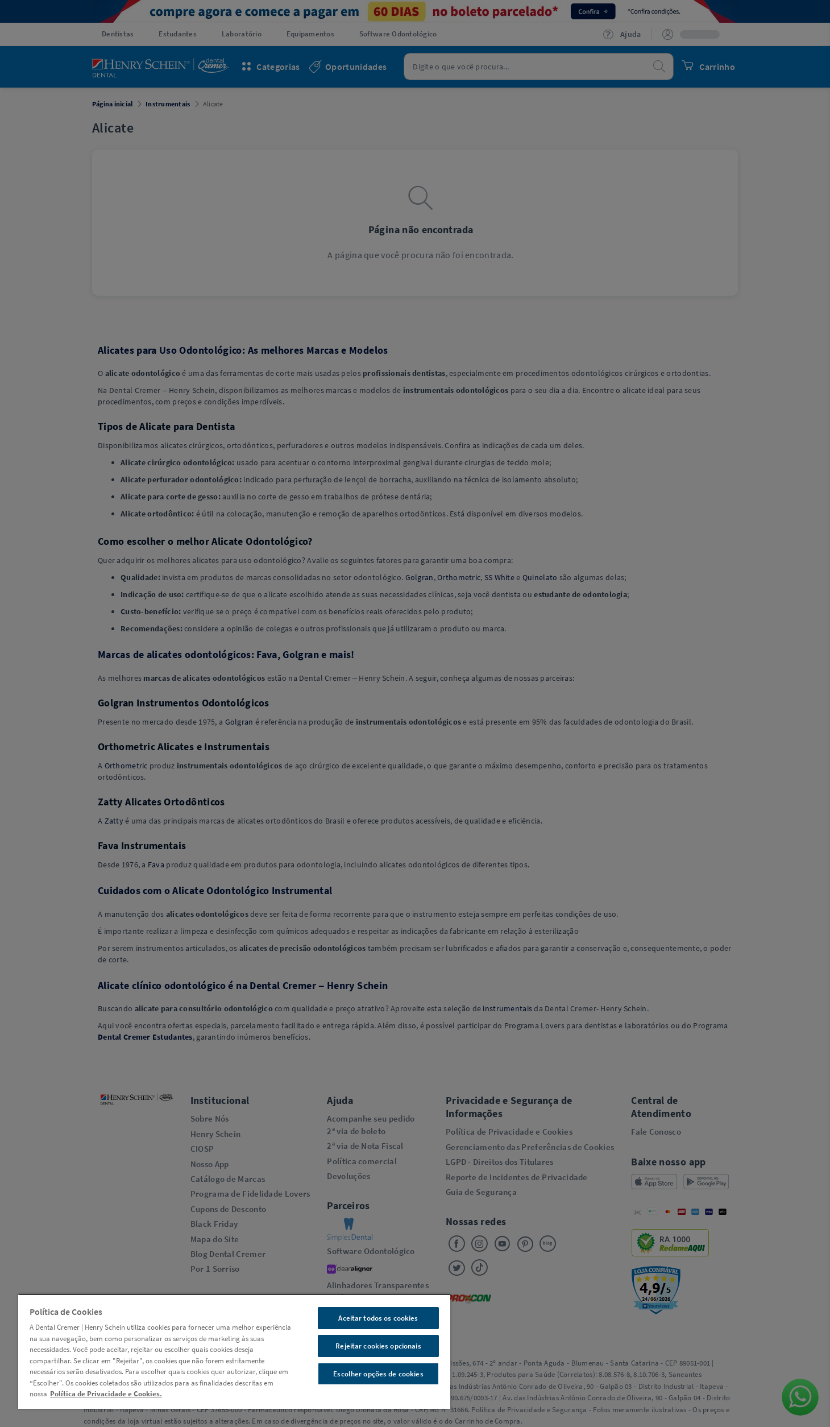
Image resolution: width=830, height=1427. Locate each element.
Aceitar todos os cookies (378, 1318)
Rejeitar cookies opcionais (378, 1346)
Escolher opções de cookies (378, 1374)
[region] (234, 1351)
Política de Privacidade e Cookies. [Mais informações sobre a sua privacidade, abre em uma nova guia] (106, 1394)
